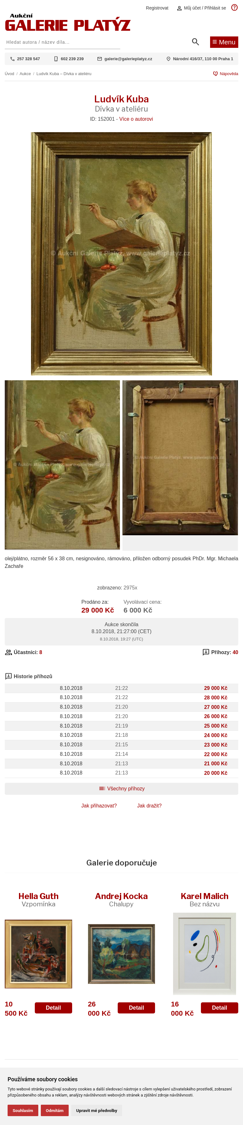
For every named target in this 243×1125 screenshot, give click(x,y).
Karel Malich (204, 899)
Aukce (25, 73)
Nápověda (225, 74)
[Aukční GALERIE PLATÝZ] (68, 29)
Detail (53, 1008)
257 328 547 (28, 58)
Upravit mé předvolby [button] (96, 1110)
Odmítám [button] (55, 1110)
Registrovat (157, 7)
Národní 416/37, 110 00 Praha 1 (203, 58)
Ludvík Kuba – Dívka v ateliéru (63, 73)
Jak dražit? (149, 805)
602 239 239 (72, 58)
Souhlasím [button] (23, 1110)
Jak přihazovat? (99, 805)
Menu (223, 41)
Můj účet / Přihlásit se (201, 8)
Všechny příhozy (121, 788)
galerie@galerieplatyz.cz (128, 58)
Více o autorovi (136, 119)
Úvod (9, 73)
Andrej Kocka (121, 899)
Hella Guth (38, 899)
